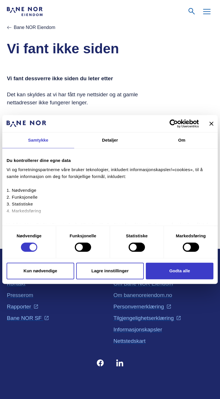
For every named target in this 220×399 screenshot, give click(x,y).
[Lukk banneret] (211, 124)
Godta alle (179, 271)
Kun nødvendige (40, 271)
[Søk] (192, 11)
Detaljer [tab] (110, 140)
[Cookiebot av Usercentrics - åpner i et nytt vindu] (174, 123)
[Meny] (207, 11)
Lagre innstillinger (110, 271)
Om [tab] (181, 140)
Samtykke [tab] (38, 140)
